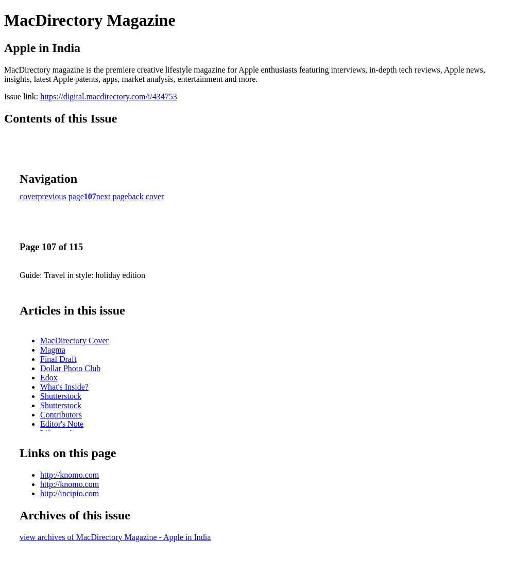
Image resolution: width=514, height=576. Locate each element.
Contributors (61, 414)
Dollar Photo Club (70, 368)
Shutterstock (60, 396)
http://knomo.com (69, 474)
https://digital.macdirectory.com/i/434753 (108, 96)
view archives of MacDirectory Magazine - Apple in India (115, 537)
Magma (52, 349)
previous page (61, 196)
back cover (146, 196)
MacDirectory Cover (74, 340)
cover (29, 196)
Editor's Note (61, 424)
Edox (49, 377)
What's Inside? (64, 386)
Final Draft (58, 359)
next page (112, 196)
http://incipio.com (69, 493)
